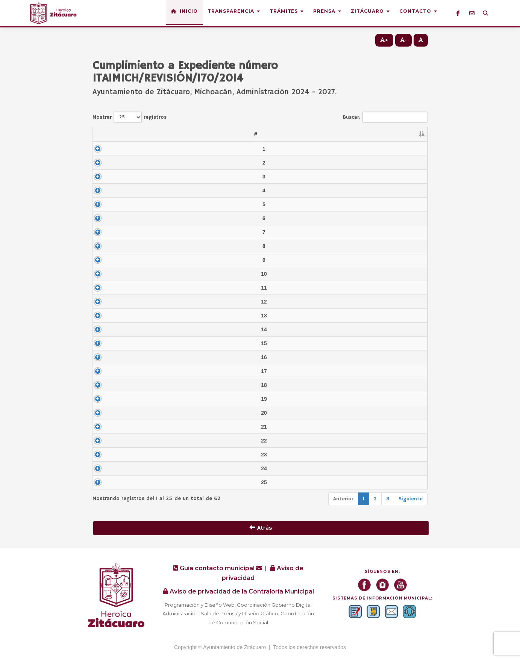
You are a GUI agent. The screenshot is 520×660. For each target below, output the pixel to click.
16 (105, 357)
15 (105, 343)
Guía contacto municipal (218, 568)
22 (105, 441)
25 (105, 482)
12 (105, 302)
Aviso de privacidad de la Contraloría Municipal (238, 591)
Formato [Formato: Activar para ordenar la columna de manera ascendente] (397, 134)
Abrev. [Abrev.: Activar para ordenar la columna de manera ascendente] (135, 134)
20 (105, 413)
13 (105, 316)
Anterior (343, 498)
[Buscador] (485, 13)
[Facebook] (458, 13)
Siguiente (411, 498)
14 (105, 329)
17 (105, 371)
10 (105, 274)
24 (105, 468)
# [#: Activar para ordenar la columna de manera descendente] (101, 134)
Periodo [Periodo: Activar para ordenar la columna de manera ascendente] (348, 134)
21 (105, 427)
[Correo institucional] (471, 13)
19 (105, 399)
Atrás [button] (260, 528)
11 (105, 288)
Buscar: (385, 117)
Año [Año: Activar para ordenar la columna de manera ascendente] (305, 134)
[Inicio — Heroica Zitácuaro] (54, 13)
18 (105, 385)
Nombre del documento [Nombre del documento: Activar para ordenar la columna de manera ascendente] (222, 134)
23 (105, 455)
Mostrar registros (129, 117)
